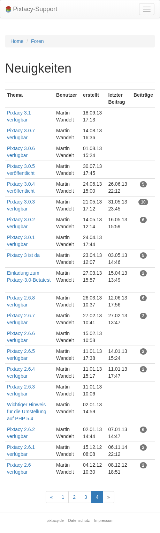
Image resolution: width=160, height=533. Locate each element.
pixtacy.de (55, 520)
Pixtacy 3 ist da (23, 255)
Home (16, 41)
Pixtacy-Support (31, 9)
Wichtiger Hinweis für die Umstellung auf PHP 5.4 (26, 411)
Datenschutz (79, 520)
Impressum (103, 520)
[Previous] (52, 497)
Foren (37, 41)
